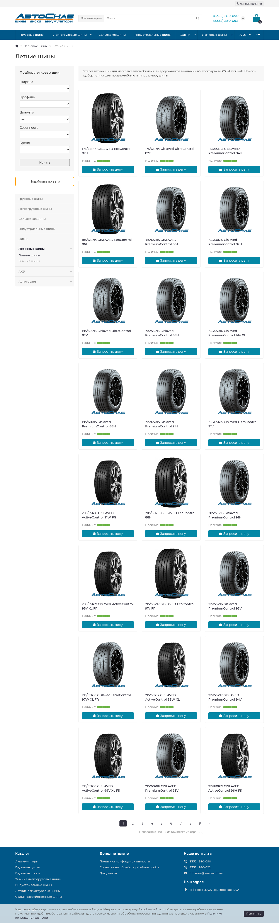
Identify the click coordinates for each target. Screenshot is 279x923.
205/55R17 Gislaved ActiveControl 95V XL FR (108, 606)
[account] (249, 3)
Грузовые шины (32, 34)
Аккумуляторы (26, 861)
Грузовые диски (27, 867)
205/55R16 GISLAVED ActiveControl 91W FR (99, 515)
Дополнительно (114, 854)
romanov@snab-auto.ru (206, 873)
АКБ (243, 34)
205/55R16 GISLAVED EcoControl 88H (170, 515)
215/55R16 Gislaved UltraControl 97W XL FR (106, 697)
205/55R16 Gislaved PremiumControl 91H (224, 515)
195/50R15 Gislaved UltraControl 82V (106, 333)
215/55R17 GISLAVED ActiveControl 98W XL (162, 697)
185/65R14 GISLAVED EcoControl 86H (107, 242)
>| (219, 823)
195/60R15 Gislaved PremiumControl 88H (99, 424)
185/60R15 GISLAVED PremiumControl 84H (225, 151)
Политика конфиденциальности (125, 861)
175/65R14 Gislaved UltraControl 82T (169, 151)
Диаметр (27, 112)
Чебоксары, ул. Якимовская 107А (214, 889)
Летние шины (29, 255)
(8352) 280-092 (200, 867)
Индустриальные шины (152, 34)
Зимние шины (29, 261)
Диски (185, 34)
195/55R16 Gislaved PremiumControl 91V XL (227, 333)
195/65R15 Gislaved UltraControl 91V (232, 424)
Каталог (22, 854)
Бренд (25, 143)
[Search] (153, 18)
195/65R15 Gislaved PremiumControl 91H (161, 424)
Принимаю (253, 913)
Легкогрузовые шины (70, 34)
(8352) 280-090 (200, 861)
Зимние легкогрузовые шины (38, 879)
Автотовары (46, 281)
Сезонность (29, 128)
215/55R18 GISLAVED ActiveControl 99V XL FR (101, 788)
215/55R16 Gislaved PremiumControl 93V (225, 606)
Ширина (26, 82)
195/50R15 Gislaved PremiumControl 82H (225, 242)
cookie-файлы (151, 909)
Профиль (27, 97)
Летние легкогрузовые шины (38, 891)
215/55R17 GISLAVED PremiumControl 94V (225, 697)
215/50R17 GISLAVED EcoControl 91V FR (169, 606)
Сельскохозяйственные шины (38, 896)
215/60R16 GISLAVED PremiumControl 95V (162, 788)
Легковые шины (214, 34)
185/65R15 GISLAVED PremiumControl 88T (161, 242)
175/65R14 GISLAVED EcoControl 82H (106, 151)
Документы (108, 873)
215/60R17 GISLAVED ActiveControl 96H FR (225, 788)
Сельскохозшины (112, 34)
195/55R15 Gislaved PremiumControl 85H (162, 333)
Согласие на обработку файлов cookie (129, 867)
